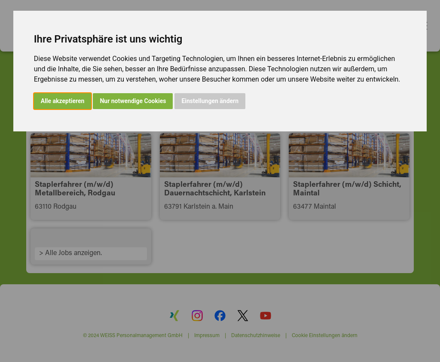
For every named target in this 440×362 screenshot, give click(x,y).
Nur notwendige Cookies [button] (133, 100)
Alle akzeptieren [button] (63, 100)
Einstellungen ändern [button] (209, 100)
